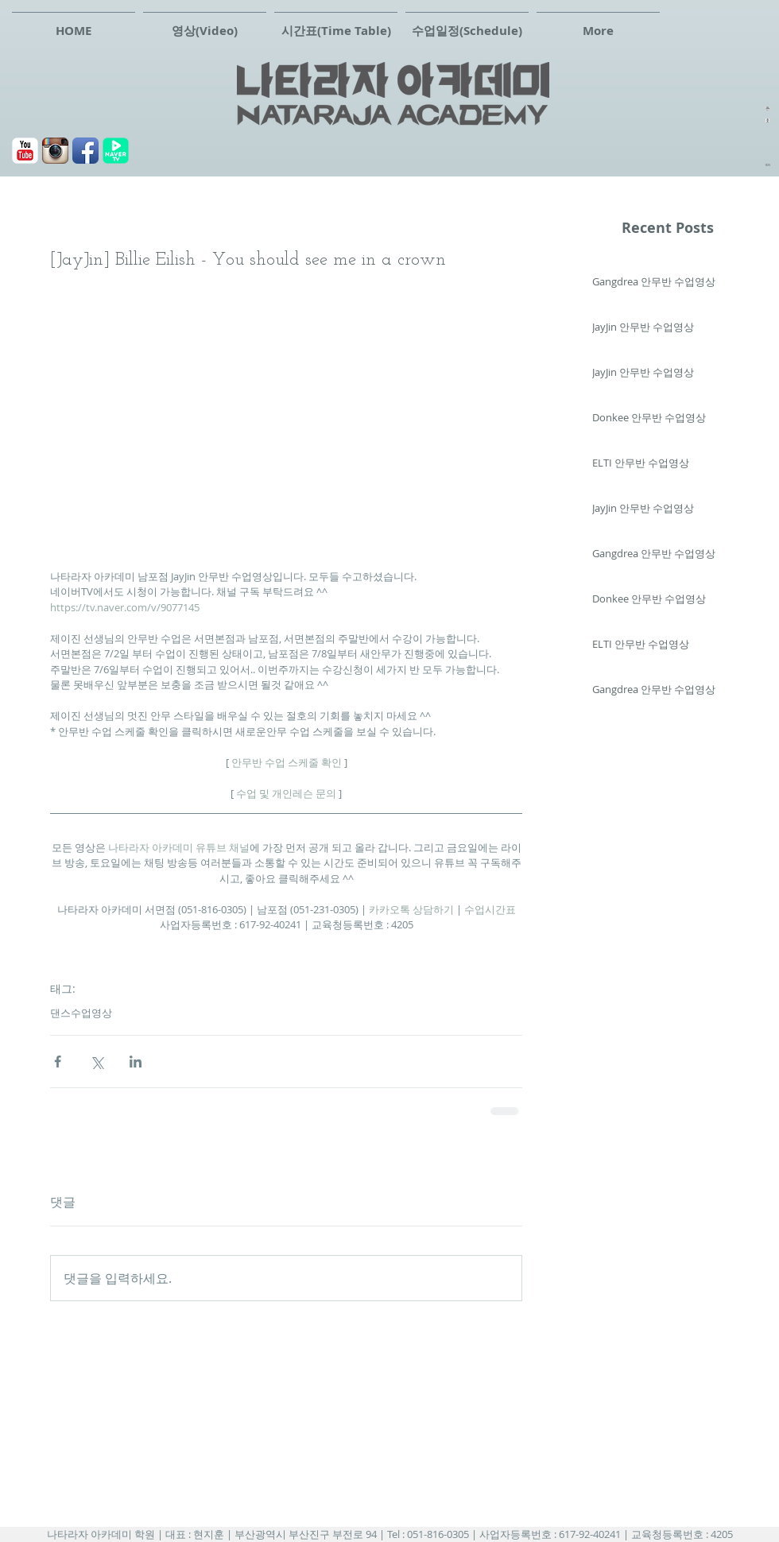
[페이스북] (85, 151)
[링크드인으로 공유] (135, 1061)
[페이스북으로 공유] (57, 1061)
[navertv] (116, 151)
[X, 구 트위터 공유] (96, 1061)
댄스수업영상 (81, 1012)
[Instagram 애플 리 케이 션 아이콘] (55, 151)
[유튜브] (25, 151)
